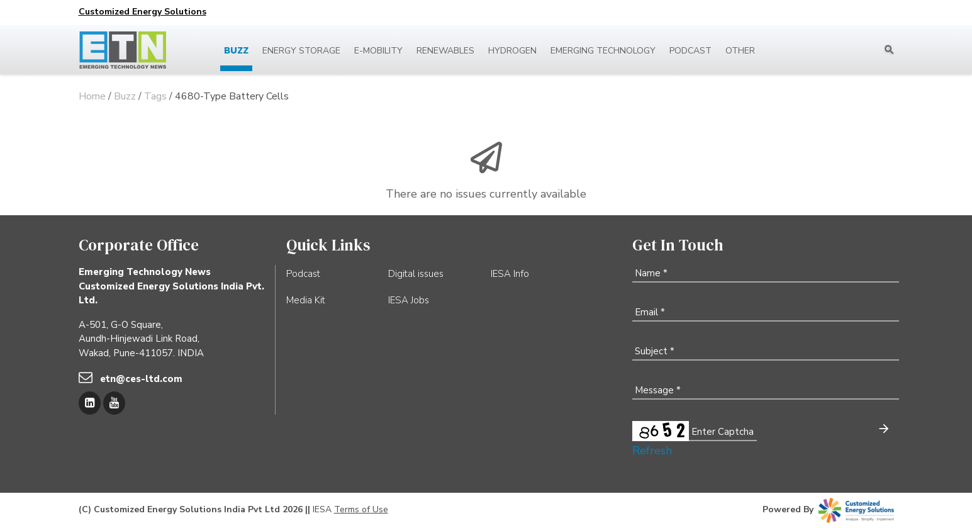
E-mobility (378, 51)
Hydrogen (512, 51)
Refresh (652, 450)
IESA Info (510, 273)
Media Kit (305, 300)
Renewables (445, 51)
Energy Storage (301, 51)
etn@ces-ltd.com (141, 379)
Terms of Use (361, 509)
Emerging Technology (603, 51)
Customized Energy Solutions (142, 12)
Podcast (690, 51)
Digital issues (416, 273)
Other (740, 51)
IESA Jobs (408, 300)
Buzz (236, 51)
